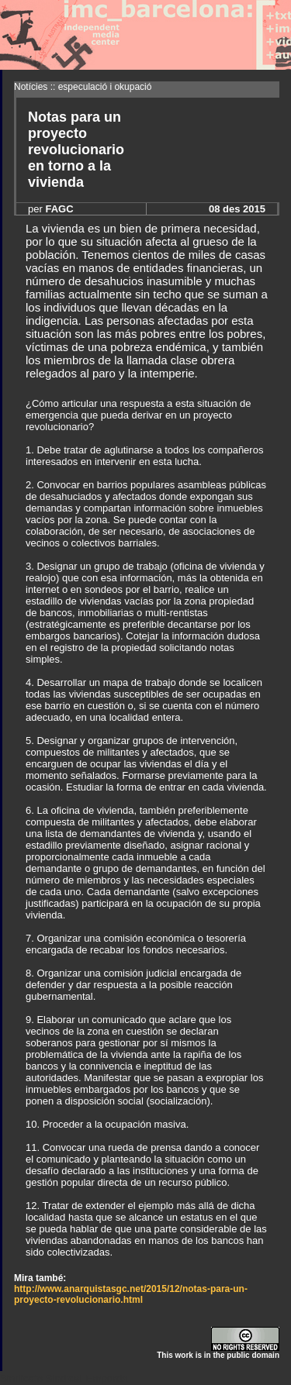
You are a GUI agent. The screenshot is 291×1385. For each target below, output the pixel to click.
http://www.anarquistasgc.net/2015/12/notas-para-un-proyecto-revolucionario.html (131, 1294)
